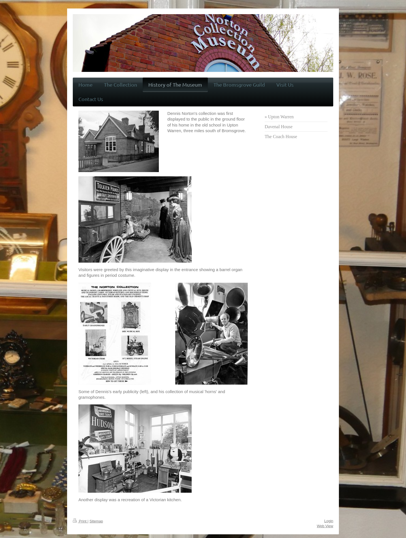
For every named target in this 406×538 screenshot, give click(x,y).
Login (328, 521)
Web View (325, 526)
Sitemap (96, 521)
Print (80, 521)
